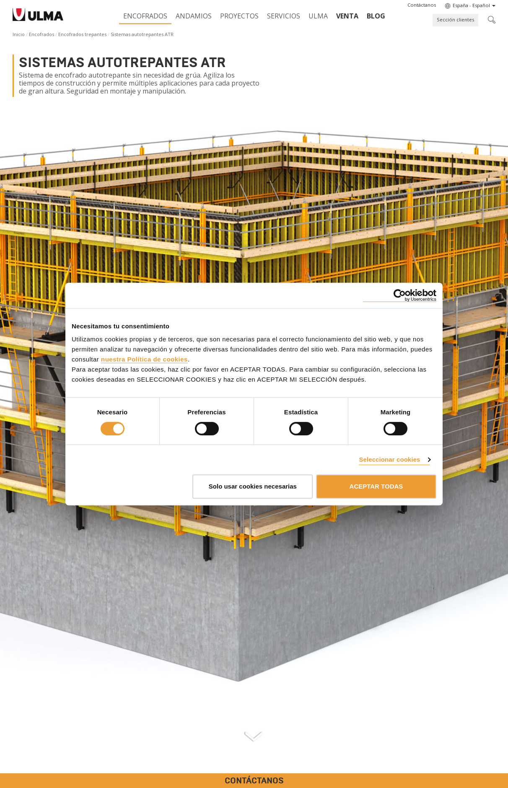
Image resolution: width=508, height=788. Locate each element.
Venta (347, 16)
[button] (421, 5)
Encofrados (145, 16)
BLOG (376, 16)
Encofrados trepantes (82, 34)
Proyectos (239, 16)
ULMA (318, 16)
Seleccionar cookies (389, 459)
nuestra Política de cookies (144, 359)
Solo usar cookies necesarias (253, 486)
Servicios (283, 16)
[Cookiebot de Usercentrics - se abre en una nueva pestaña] (399, 295)
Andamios (194, 16)
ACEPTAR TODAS (376, 486)
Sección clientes (455, 19)
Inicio (19, 34)
